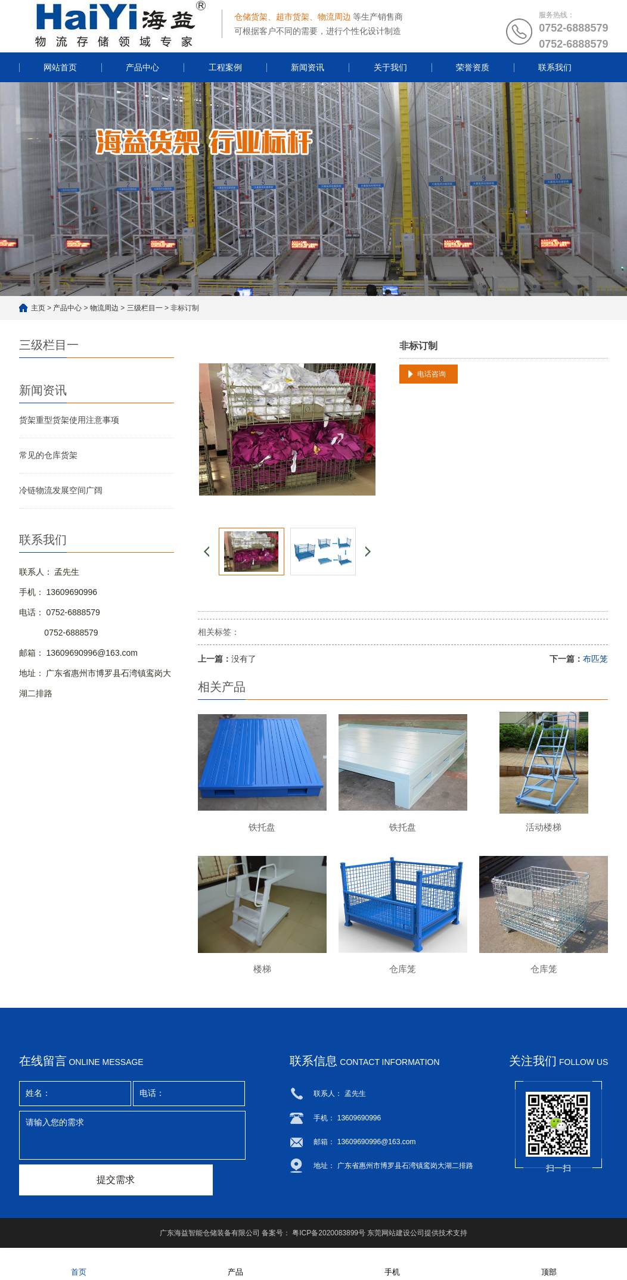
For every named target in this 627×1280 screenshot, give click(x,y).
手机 (392, 1264)
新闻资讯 (307, 67)
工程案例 (225, 67)
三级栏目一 (145, 308)
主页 (38, 308)
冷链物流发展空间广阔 (61, 490)
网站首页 (60, 67)
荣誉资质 (472, 67)
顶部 (549, 1264)
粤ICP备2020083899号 (328, 1235)
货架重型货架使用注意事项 (69, 420)
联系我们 (555, 67)
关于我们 (390, 67)
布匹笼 (595, 659)
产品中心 (142, 67)
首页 (78, 1264)
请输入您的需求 (132, 1137)
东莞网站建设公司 (395, 1235)
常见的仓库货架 (48, 455)
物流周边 (104, 308)
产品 (235, 1264)
